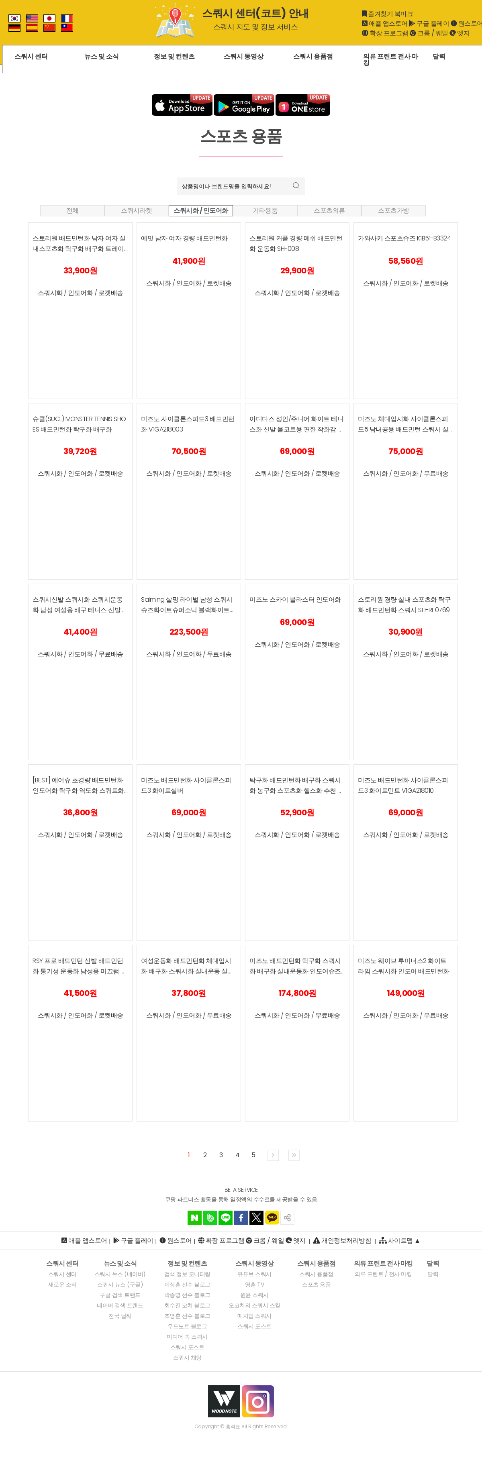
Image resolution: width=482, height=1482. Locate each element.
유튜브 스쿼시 (254, 1274)
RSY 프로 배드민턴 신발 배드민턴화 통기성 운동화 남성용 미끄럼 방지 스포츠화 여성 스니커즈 (80, 971)
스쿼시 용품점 (313, 57)
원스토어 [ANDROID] (179, 1241)
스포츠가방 (393, 210)
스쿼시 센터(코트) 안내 (255, 13)
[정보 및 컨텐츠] (187, 1263)
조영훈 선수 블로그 (187, 1316)
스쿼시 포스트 (187, 1347)
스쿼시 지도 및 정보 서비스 (255, 27)
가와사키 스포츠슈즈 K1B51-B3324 (404, 238)
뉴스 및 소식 (101, 57)
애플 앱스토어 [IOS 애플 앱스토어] (87, 1241)
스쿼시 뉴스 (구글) (120, 1284)
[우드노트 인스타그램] (258, 1401)
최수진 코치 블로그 (187, 1305)
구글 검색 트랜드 (120, 1295)
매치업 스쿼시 (254, 1316)
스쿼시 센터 (31, 57)
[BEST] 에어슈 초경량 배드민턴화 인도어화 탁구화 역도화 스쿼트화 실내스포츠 (78, 791)
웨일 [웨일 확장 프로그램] (442, 33)
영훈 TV (254, 1284)
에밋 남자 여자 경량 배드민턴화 (184, 238)
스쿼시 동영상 (243, 57)
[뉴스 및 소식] (120, 1263)
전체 (72, 210)
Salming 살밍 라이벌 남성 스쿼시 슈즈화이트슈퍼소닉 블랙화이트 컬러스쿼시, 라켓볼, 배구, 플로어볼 (188, 610)
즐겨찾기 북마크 (390, 13)
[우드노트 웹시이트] (224, 1401)
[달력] (433, 1263)
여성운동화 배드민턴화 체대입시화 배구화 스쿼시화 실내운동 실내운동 (187, 971)
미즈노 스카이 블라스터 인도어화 (295, 599)
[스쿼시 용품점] (316, 1263)
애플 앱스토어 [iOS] (388, 23)
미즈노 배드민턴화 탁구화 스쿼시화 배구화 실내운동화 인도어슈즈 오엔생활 (295, 971)
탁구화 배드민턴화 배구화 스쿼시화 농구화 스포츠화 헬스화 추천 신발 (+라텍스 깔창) (296, 791)
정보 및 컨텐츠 (174, 57)
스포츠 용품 (316, 1284)
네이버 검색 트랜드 (120, 1305)
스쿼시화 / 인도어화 (201, 210)
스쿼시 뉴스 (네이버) (120, 1274)
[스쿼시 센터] (62, 1263)
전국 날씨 (120, 1316)
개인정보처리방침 (346, 1241)
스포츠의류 (329, 210)
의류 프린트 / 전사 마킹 (383, 1274)
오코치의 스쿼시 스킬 (254, 1305)
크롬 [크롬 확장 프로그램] (423, 33)
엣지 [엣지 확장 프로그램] (463, 33)
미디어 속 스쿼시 (187, 1337)
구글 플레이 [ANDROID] (433, 23)
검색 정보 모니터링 (187, 1274)
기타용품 (265, 210)
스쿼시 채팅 (187, 1358)
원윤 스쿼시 (254, 1295)
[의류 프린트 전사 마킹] (383, 1263)
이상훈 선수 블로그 (187, 1284)
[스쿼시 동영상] (254, 1263)
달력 (439, 57)
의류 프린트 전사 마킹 (390, 60)
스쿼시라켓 (136, 210)
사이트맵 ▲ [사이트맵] (400, 1240)
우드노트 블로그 (187, 1326)
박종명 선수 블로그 (187, 1295)
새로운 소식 (62, 1284)
